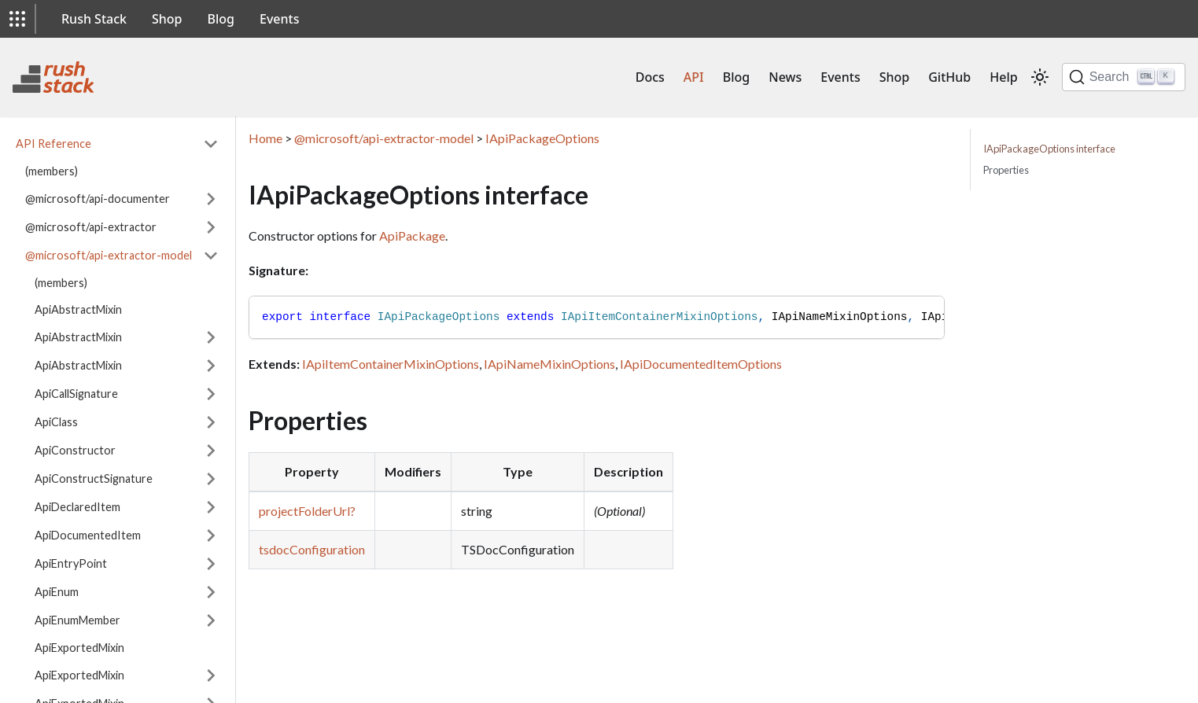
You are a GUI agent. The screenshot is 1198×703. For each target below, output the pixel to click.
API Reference (53, 143)
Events (279, 19)
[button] (17, 19)
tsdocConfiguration (312, 549)
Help (1003, 77)
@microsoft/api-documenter (97, 198)
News (785, 77)
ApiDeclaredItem (77, 506)
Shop (167, 19)
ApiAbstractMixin (78, 309)
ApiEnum (57, 591)
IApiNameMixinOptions (549, 363)
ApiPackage (412, 235)
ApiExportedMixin (79, 647)
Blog (221, 19)
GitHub (949, 77)
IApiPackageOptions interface (1049, 148)
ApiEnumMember (77, 620)
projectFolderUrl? (307, 510)
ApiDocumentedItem (88, 535)
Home (265, 138)
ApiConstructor (75, 450)
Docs (650, 77)
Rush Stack (94, 19)
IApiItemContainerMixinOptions (390, 363)
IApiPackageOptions (542, 138)
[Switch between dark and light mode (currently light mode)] (1039, 77)
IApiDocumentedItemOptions (701, 363)
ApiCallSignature (76, 393)
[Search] (1123, 77)
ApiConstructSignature (94, 478)
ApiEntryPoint (71, 563)
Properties (1006, 170)
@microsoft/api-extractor (91, 227)
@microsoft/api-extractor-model (108, 255)
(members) (51, 171)
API (694, 77)
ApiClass (56, 422)
